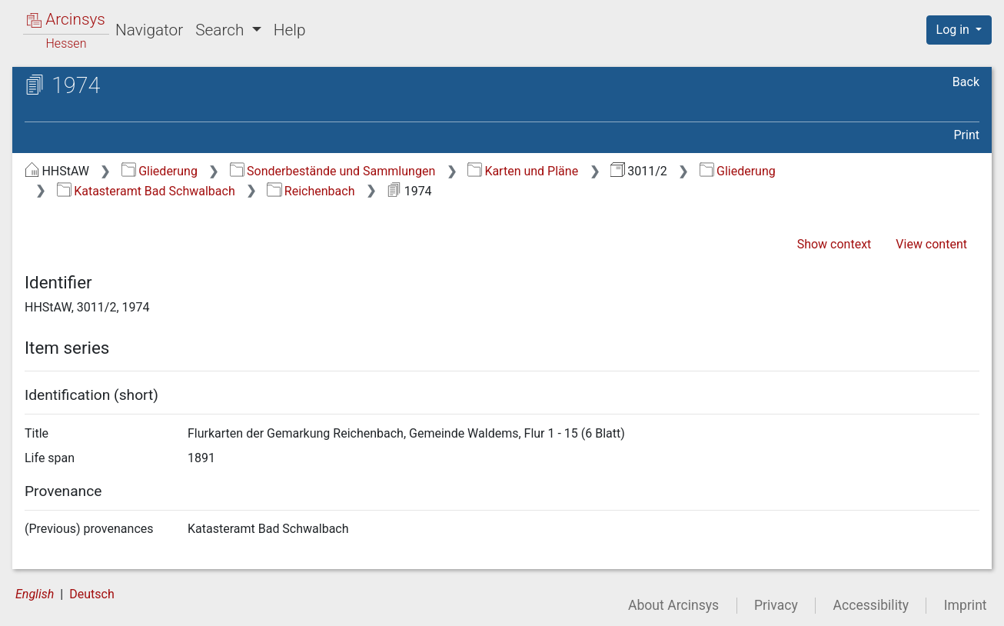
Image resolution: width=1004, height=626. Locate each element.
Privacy (776, 605)
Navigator (149, 30)
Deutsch (91, 594)
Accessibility (871, 605)
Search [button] (221, 30)
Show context (834, 244)
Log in (954, 29)
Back (965, 82)
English (34, 594)
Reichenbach (310, 191)
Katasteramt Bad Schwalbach (146, 191)
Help (290, 30)
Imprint (965, 605)
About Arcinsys (673, 605)
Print (966, 135)
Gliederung (159, 171)
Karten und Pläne (522, 171)
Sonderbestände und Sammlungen (333, 171)
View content (931, 244)
